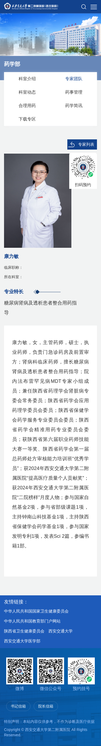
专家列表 (86, 144)
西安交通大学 (60, 631)
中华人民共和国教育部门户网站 (32, 621)
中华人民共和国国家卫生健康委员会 (36, 611)
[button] (83, 4)
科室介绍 (27, 78)
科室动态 (27, 92)
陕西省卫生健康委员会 (24, 631)
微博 (19, 674)
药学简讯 (73, 105)
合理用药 (27, 105)
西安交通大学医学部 (22, 641)
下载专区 (27, 119)
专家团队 (73, 78)
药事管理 (73, 92)
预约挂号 (81, 674)
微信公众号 (50, 674)
